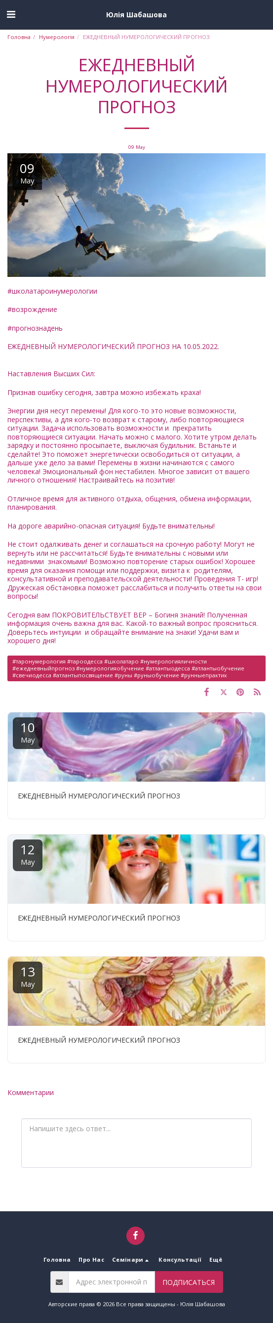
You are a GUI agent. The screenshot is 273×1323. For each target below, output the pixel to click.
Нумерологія (57, 37)
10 (27, 731)
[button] (10, 14)
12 (27, 853)
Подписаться (188, 1282)
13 (27, 976)
